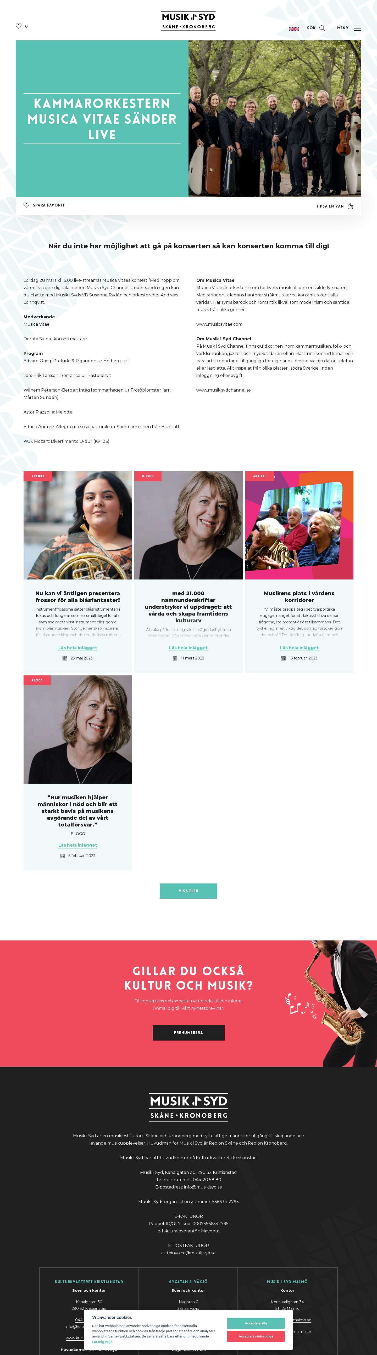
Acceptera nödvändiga (256, 1336)
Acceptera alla (256, 1323)
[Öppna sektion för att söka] (316, 28)
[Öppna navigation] (348, 28)
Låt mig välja (102, 1342)
